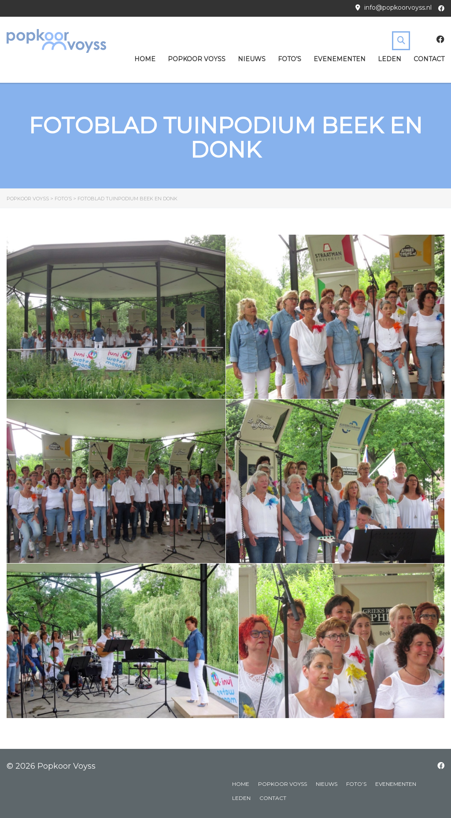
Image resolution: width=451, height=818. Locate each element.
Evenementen (340, 59)
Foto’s (289, 59)
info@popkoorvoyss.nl (398, 7)
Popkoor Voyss (197, 59)
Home (144, 59)
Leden (389, 59)
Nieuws (252, 59)
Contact (429, 59)
